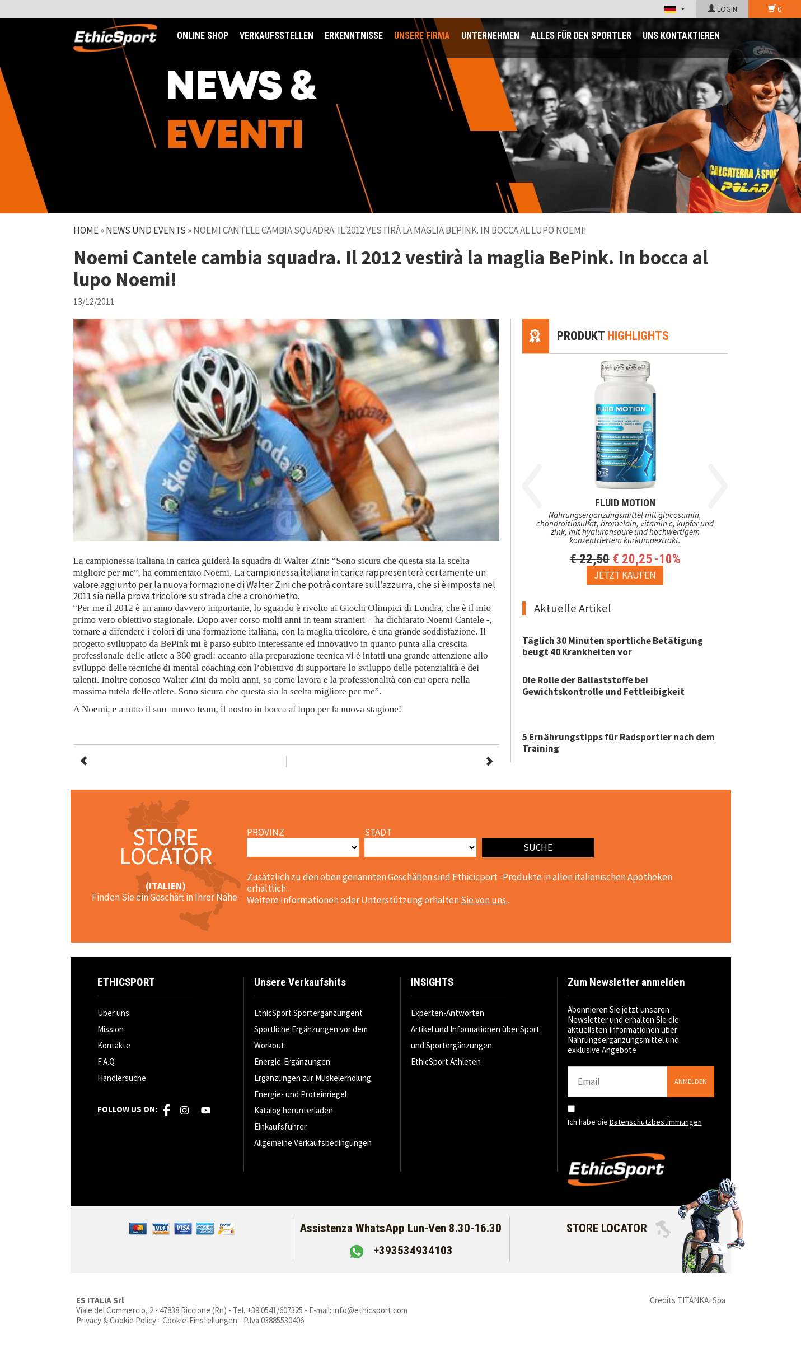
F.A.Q (106, 1061)
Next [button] (718, 486)
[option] (625, 469)
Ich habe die (635, 1122)
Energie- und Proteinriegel (300, 1094)
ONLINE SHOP (202, 35)
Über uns (113, 1012)
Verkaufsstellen (276, 35)
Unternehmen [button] (490, 35)
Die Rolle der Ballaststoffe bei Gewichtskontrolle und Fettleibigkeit (603, 685)
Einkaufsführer (280, 1126)
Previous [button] (532, 486)
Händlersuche (121, 1077)
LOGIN (722, 9)
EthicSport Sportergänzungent (308, 1012)
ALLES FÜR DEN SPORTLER (581, 35)
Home (86, 230)
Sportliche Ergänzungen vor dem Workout (311, 1037)
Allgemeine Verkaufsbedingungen (313, 1142)
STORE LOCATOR (618, 1228)
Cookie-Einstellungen (199, 1320)
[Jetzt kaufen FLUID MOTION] (625, 575)
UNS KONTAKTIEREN (681, 35)
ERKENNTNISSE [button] (354, 35)
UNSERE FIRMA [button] (422, 35)
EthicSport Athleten (446, 1061)
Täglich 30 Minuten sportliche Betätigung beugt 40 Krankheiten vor (612, 646)
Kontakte (113, 1045)
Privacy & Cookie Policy (116, 1320)
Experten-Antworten (447, 1012)
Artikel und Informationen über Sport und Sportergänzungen (475, 1037)
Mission (110, 1029)
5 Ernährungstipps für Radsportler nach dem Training (618, 742)
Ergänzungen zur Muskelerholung (312, 1077)
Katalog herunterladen (293, 1110)
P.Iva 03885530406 (273, 1320)
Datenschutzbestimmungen (656, 1122)
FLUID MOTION (625, 503)
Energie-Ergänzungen (292, 1061)
